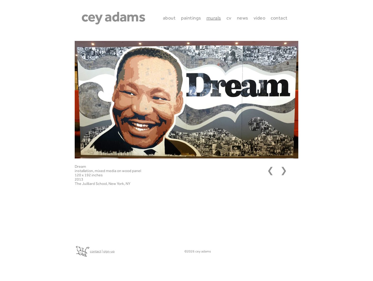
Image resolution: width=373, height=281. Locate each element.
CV (228, 17)
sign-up (109, 251)
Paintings (191, 17)
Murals (213, 17)
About (169, 17)
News (242, 17)
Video (259, 17)
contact (95, 251)
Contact (279, 17)
